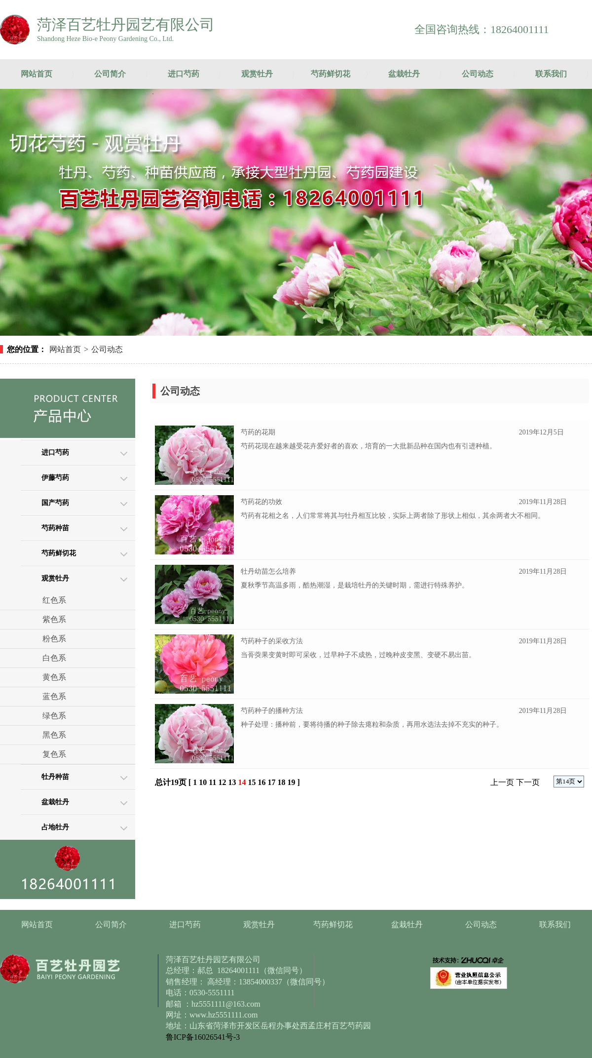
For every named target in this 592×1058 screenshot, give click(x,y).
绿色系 (54, 715)
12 (222, 782)
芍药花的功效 (261, 502)
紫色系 (54, 619)
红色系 (54, 600)
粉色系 (54, 638)
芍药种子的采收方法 (272, 641)
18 (281, 782)
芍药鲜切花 (330, 74)
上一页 (502, 782)
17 (271, 782)
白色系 (54, 658)
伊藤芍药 (55, 477)
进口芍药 (183, 74)
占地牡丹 (55, 827)
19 (291, 782)
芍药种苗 (55, 528)
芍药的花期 (258, 432)
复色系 (54, 754)
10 (203, 782)
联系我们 (551, 74)
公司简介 (110, 74)
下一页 (528, 782)
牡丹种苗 (55, 777)
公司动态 (477, 74)
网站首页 (36, 74)
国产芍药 (55, 503)
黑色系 (54, 735)
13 (232, 782)
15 (252, 782)
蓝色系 (54, 696)
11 (212, 782)
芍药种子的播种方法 (272, 710)
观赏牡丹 (257, 74)
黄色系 (54, 677)
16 (261, 782)
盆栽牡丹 (404, 74)
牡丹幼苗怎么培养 (268, 571)
